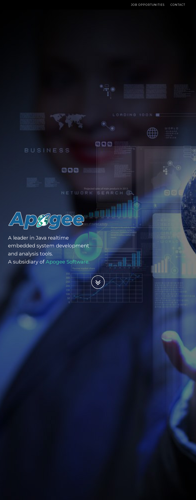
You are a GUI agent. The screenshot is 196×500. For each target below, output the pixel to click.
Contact (177, 8)
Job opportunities (148, 8)
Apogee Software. (67, 262)
